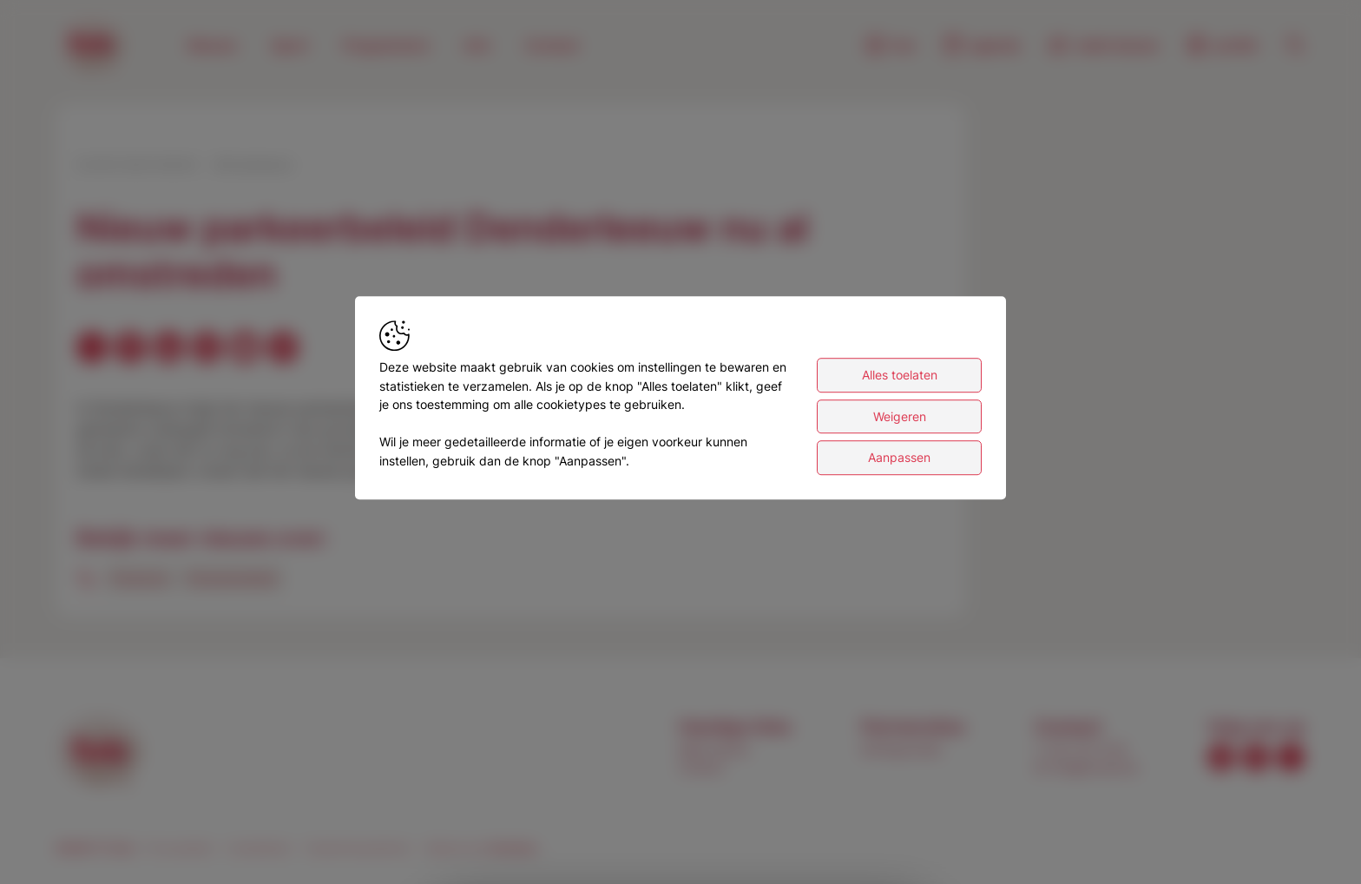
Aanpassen (899, 463)
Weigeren (899, 421)
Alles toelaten (899, 380)
